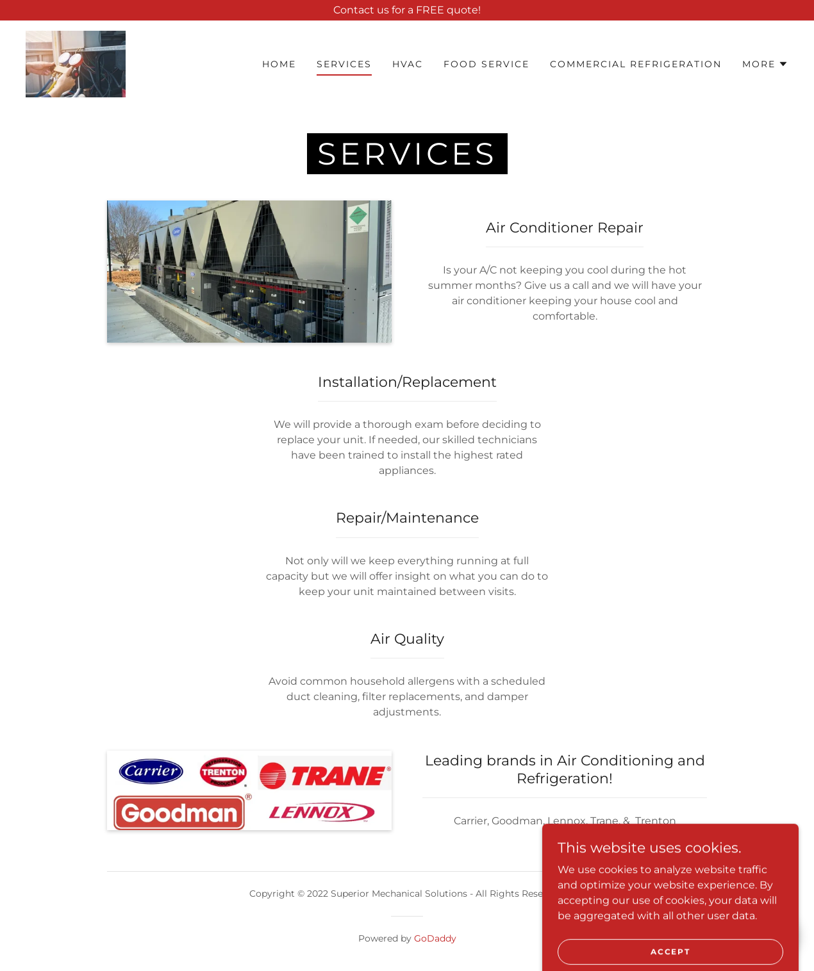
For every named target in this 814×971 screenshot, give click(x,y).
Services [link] (344, 64)
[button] (765, 64)
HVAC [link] (407, 64)
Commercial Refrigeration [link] (636, 64)
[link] (76, 63)
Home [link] (279, 64)
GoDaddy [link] (435, 938)
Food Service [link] (486, 64)
